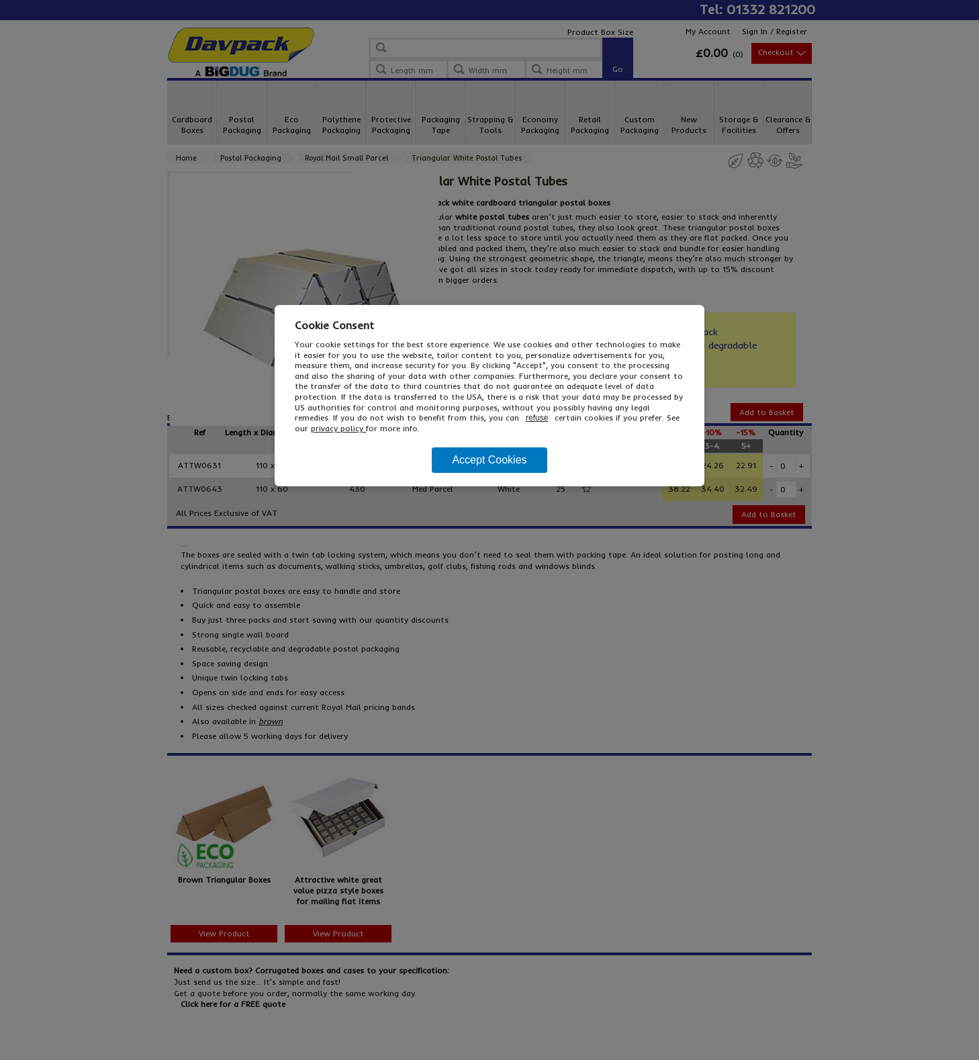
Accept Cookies (489, 460)
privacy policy (338, 428)
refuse (537, 418)
